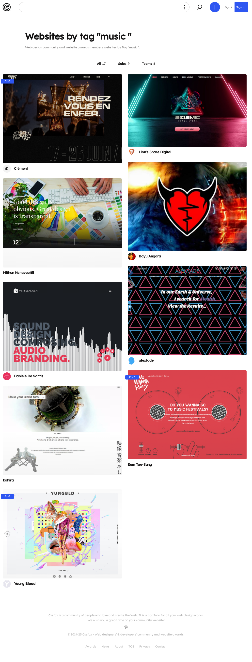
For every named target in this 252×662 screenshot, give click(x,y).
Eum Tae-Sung (140, 464)
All (101, 64)
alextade (146, 360)
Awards (90, 646)
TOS (131, 646)
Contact (161, 646)
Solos (123, 64)
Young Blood (24, 583)
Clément (21, 168)
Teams (148, 64)
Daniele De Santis (28, 376)
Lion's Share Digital (155, 152)
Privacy (144, 646)
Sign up (241, 7)
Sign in (229, 7)
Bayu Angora (150, 256)
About (119, 646)
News (105, 646)
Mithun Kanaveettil (18, 272)
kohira (8, 480)
